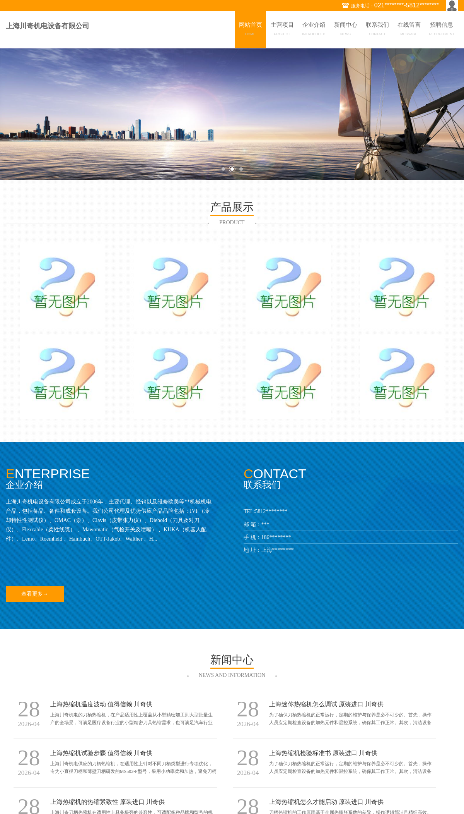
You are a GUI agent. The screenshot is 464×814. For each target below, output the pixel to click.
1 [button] (223, 169)
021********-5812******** (406, 5)
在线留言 (409, 30)
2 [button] (232, 169)
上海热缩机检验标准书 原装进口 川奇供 (323, 753)
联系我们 (377, 30)
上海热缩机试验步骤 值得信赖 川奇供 (101, 753)
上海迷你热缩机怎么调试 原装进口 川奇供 (326, 704)
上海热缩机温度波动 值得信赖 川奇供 (101, 704)
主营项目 (282, 30)
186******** (276, 537)
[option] (232, 114)
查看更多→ (34, 594)
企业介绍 (314, 30)
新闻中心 (345, 30)
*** (265, 524)
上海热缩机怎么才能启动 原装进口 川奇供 (326, 802)
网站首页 (250, 30)
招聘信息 (442, 30)
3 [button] (241, 169)
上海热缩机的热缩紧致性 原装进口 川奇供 (107, 802)
